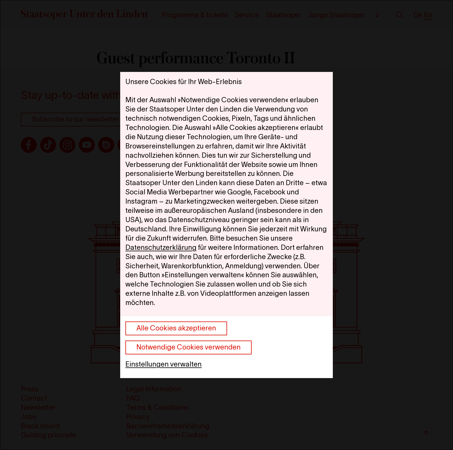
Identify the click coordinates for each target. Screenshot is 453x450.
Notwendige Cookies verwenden (188, 347)
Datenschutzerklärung (160, 247)
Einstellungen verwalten (163, 364)
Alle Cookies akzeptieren (176, 328)
